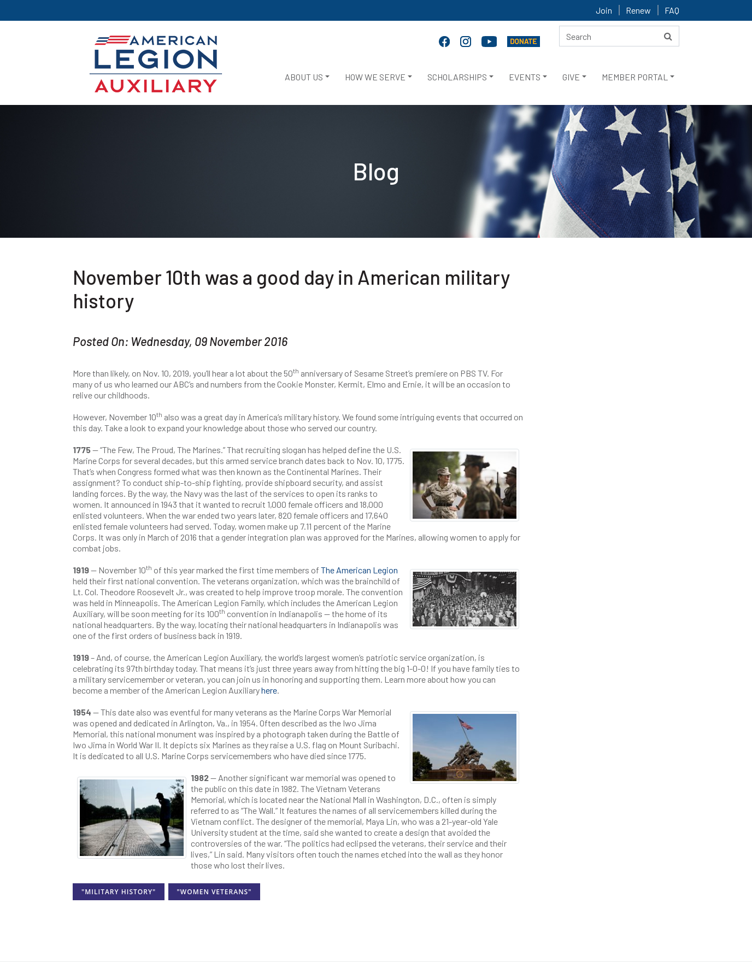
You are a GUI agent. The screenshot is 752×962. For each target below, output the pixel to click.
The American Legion (359, 570)
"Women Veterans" (214, 891)
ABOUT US (304, 77)
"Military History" (118, 891)
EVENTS (524, 77)
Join (604, 10)
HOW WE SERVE (375, 77)
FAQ (672, 10)
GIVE (571, 77)
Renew (638, 10)
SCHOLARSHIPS (457, 77)
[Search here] (619, 36)
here (269, 690)
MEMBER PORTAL (635, 77)
